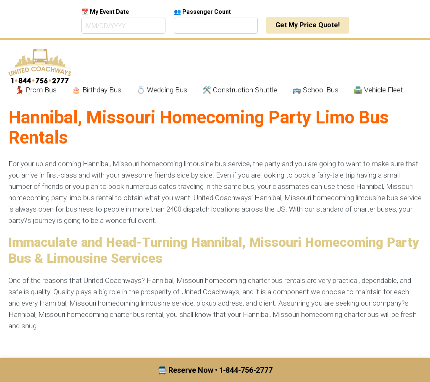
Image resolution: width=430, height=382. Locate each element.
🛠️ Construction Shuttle (239, 90)
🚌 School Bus (315, 90)
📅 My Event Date (105, 11)
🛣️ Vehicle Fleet (378, 90)
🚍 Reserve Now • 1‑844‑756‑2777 (215, 370)
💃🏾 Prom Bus (36, 90)
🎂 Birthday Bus (96, 90)
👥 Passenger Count (202, 11)
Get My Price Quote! (307, 25)
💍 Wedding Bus (161, 90)
